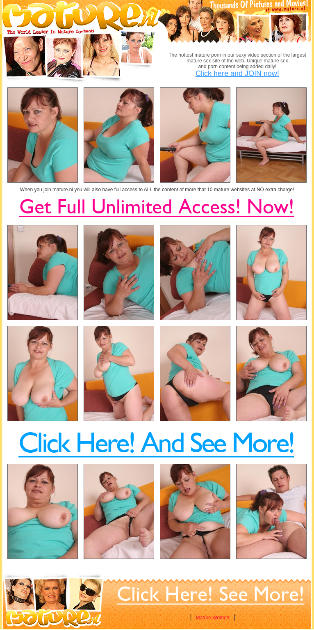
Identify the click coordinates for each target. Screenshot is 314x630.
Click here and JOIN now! (237, 73)
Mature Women (213, 618)
